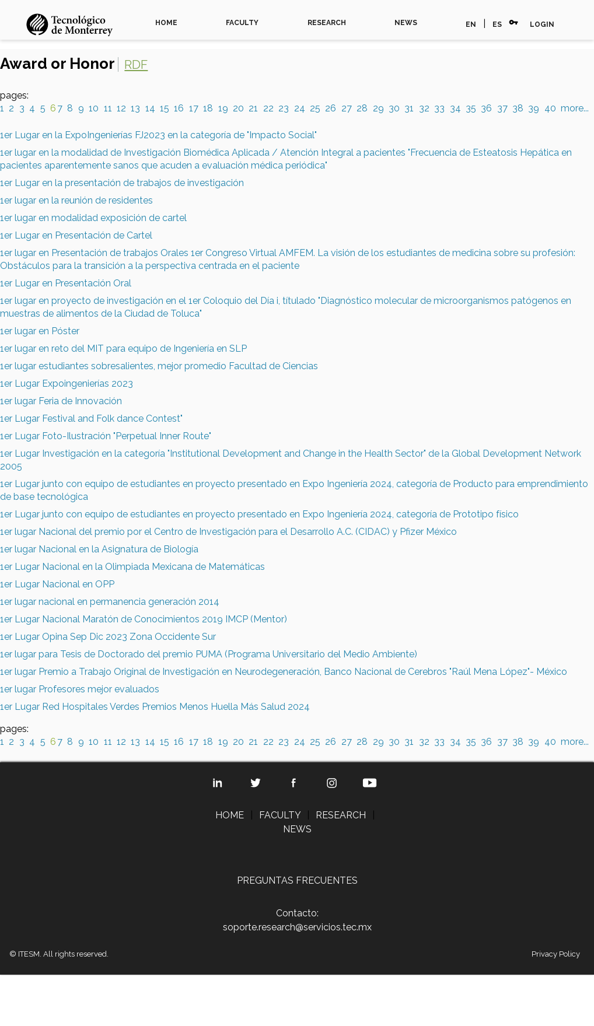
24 (299, 108)
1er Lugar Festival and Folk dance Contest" (91, 418)
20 (238, 108)
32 (424, 108)
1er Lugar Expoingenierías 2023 (66, 383)
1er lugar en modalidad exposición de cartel (93, 217)
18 (208, 108)
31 (409, 108)
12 (121, 108)
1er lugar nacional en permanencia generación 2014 (109, 601)
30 (394, 108)
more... (575, 108)
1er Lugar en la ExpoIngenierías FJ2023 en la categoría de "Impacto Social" (158, 135)
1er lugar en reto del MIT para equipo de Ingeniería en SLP (123, 348)
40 (550, 108)
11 (108, 108)
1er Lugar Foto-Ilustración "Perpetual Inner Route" (105, 436)
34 (455, 108)
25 (315, 108)
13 (135, 108)
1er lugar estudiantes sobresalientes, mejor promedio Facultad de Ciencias (159, 366)
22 (268, 108)
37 (502, 108)
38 (517, 108)
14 (150, 108)
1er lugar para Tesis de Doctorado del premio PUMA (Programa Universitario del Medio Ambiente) (208, 654)
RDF (136, 64)
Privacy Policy (556, 954)
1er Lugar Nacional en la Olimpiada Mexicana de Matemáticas (132, 566)
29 (378, 108)
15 (164, 108)
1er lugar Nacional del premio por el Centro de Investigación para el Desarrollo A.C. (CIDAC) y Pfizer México (228, 531)
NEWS (405, 23)
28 (362, 108)
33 (439, 108)
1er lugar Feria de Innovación (61, 401)
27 (346, 108)
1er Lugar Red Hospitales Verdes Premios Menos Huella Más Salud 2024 (155, 706)
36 (486, 108)
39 (533, 108)
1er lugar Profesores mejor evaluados (79, 689)
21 (253, 108)
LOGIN (542, 24)
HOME (166, 23)
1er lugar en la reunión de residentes (76, 200)
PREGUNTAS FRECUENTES (297, 880)
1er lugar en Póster (39, 331)
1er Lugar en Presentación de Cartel (76, 235)
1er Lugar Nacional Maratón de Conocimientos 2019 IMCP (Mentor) (143, 619)
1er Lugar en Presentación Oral (65, 283)
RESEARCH (327, 23)
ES (497, 24)
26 (330, 108)
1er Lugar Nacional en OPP (57, 584)
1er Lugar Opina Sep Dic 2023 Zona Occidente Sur (108, 636)
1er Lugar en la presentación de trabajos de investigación (122, 182)
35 (471, 108)
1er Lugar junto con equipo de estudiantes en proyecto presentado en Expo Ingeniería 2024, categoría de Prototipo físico (259, 514)
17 (193, 108)
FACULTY (242, 23)
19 (223, 108)
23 (283, 108)
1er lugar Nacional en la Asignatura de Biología (99, 549)
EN (471, 24)
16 (179, 108)
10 (94, 108)
